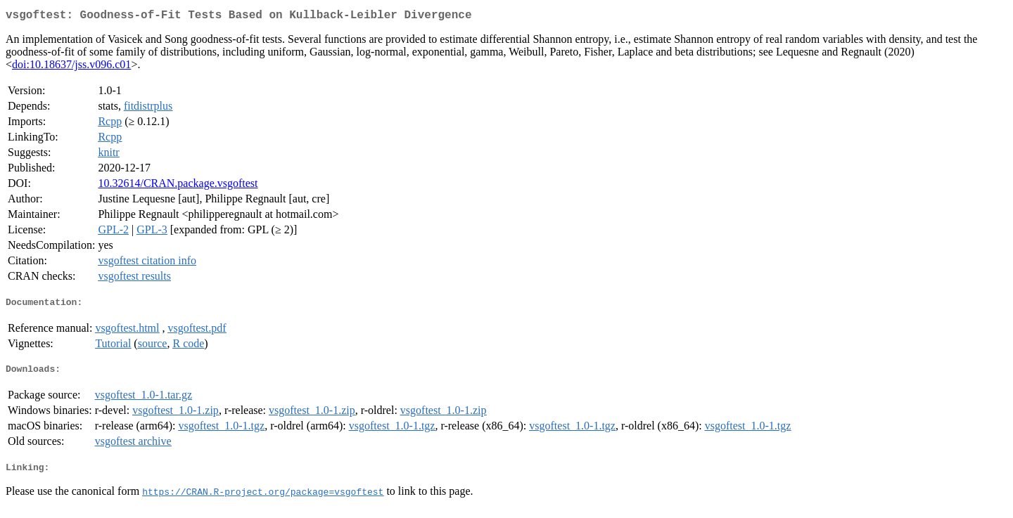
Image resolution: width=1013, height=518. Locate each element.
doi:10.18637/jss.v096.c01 (71, 67)
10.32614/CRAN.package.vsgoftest (177, 186)
